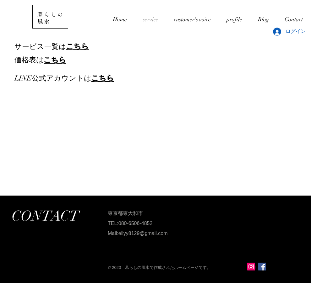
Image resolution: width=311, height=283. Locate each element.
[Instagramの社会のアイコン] (251, 266)
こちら (77, 46)
